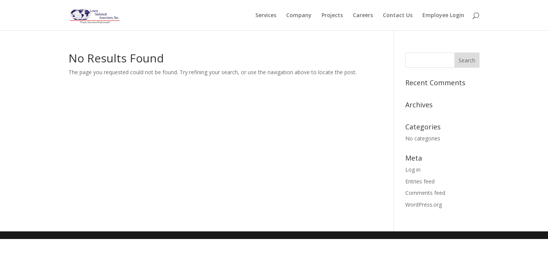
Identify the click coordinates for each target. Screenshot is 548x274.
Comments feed (425, 192)
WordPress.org (423, 204)
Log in (413, 169)
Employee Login (443, 16)
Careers (363, 16)
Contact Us (398, 16)
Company (299, 16)
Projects (332, 16)
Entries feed (420, 181)
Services (265, 16)
